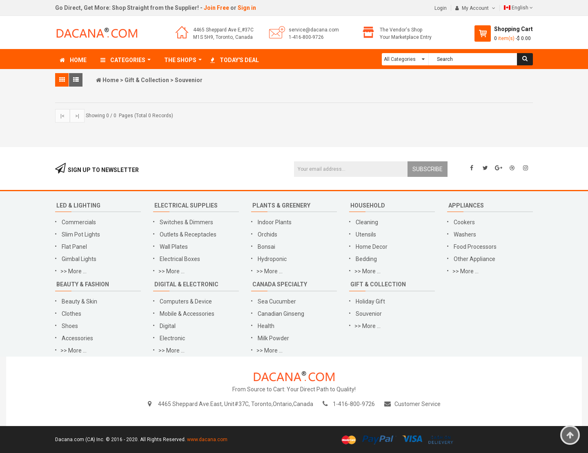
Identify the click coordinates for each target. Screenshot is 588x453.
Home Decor (371, 246)
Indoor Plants (274, 222)
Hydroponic (272, 259)
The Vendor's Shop (401, 30)
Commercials (78, 222)
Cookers (464, 222)
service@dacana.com (314, 30)
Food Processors (475, 246)
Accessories (77, 338)
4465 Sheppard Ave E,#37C (223, 30)
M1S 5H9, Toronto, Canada (223, 37)
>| (77, 116)
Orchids (267, 234)
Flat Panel (74, 246)
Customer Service (417, 404)
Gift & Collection (147, 80)
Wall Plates (173, 246)
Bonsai (266, 246)
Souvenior (189, 80)
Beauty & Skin (79, 301)
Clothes (71, 313)
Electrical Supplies (186, 205)
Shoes (69, 326)
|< (62, 116)
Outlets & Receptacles (188, 234)
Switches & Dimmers (186, 222)
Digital (167, 326)
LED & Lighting (78, 205)
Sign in (247, 7)
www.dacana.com (207, 439)
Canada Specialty (279, 284)
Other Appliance (474, 259)
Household (367, 205)
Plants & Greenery (281, 205)
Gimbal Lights (79, 259)
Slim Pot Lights (80, 234)
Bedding (366, 259)
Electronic (172, 338)
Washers (464, 234)
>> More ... (73, 271)
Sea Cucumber (276, 301)
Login (440, 8)
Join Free (216, 7)
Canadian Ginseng (280, 313)
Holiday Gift (370, 301)
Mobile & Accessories (187, 313)
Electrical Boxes (179, 259)
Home (110, 80)
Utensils (365, 234)
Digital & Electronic (186, 284)
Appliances (466, 205)
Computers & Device (185, 301)
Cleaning (366, 222)
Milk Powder (273, 338)
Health (266, 326)
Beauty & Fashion (82, 284)
